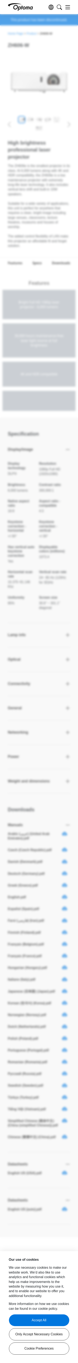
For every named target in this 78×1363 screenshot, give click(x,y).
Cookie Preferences (39, 1348)
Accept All (39, 1320)
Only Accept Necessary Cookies (39, 1334)
